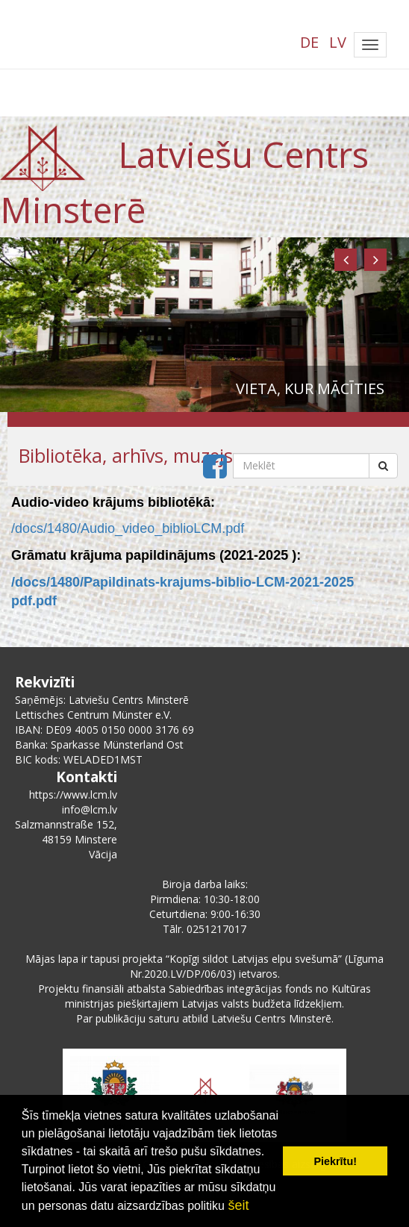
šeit (238, 1205)
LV (337, 42)
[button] (345, 260)
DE (309, 42)
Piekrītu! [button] (335, 1161)
